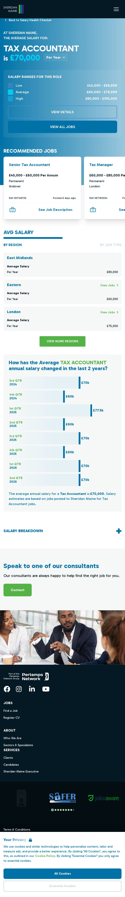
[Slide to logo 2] (58, 810)
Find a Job (10, 711)
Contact (17, 590)
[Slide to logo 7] (71, 810)
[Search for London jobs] (107, 312)
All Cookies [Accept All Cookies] (62, 873)
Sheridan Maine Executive (21, 771)
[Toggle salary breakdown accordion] (62, 531)
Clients (8, 758)
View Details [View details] (62, 112)
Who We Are (12, 738)
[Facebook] (7, 689)
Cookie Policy (45, 856)
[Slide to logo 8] (73, 809)
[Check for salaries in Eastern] (62, 292)
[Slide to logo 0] (52, 810)
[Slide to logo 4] (63, 810)
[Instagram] (19, 689)
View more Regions (62, 341)
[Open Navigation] (116, 9)
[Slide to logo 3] (61, 810)
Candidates (11, 765)
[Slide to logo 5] (66, 810)
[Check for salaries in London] (62, 319)
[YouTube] (46, 689)
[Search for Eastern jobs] (107, 285)
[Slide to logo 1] (55, 810)
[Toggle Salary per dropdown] (56, 57)
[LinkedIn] (32, 689)
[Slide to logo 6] (68, 810)
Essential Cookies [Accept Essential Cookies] (62, 886)
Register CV (11, 718)
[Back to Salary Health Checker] (30, 19)
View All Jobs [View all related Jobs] (62, 127)
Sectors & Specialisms (18, 745)
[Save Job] (12, 209)
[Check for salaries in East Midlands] (62, 265)
